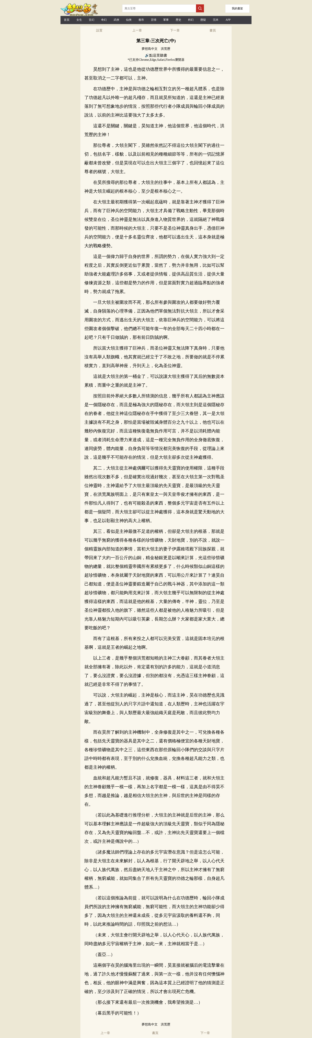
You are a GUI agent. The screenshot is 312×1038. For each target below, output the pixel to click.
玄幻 (91, 19)
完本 (215, 19)
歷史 (178, 19)
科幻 (191, 19)
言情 (153, 19)
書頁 (213, 30)
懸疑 (203, 19)
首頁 (66, 19)
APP (228, 19)
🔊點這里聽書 (156, 55)
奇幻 (104, 19)
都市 (141, 19)
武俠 (116, 19)
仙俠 (129, 19)
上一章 (137, 30)
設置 (99, 30)
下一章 (175, 30)
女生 (79, 19)
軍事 (166, 19)
